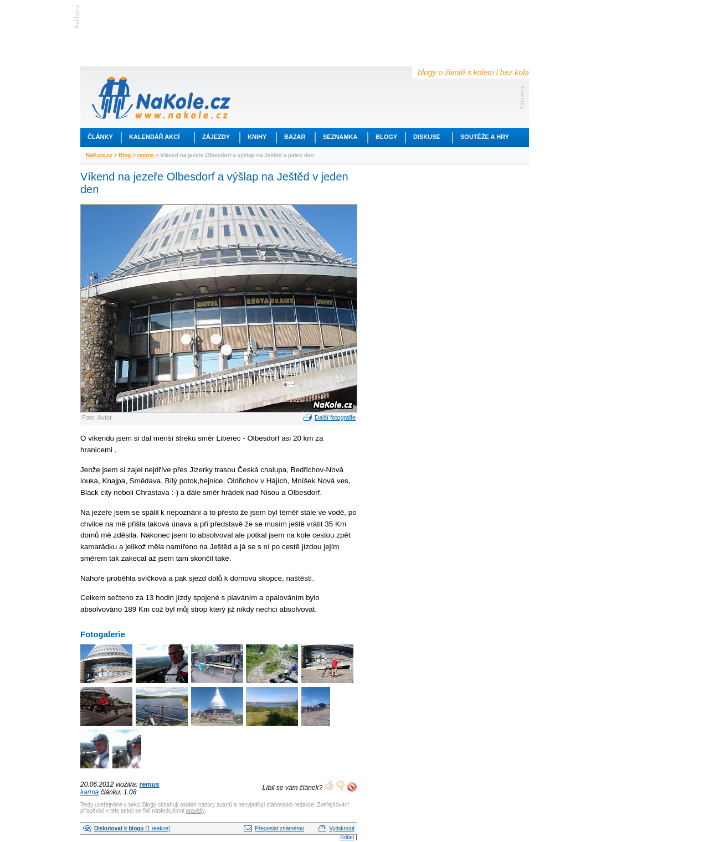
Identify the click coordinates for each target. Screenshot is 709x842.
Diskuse (426, 136)
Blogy (386, 136)
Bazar (295, 136)
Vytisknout (341, 828)
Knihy (257, 136)
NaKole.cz (99, 155)
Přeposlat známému (279, 828)
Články (100, 136)
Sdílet (347, 837)
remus (145, 155)
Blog (125, 155)
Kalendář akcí (154, 136)
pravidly (195, 811)
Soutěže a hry (484, 136)
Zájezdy (216, 136)
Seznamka (340, 136)
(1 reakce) (132, 828)
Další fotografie (335, 417)
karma (89, 792)
